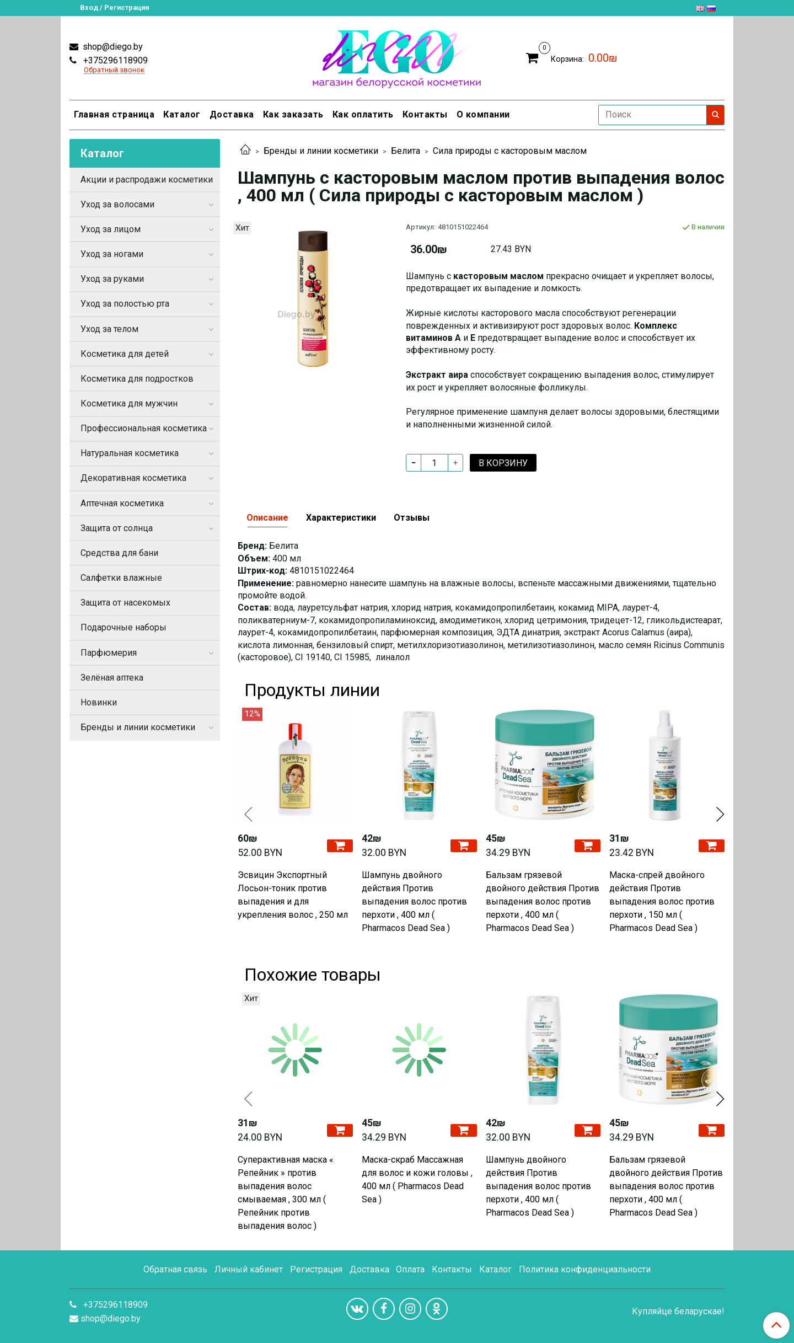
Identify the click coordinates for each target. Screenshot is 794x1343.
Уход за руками (112, 279)
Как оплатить (363, 114)
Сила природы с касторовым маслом (510, 151)
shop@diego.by (112, 46)
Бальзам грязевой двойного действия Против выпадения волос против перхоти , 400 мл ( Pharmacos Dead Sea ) (542, 901)
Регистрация (316, 1269)
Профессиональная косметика (144, 428)
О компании (483, 114)
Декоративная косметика (133, 478)
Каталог (182, 114)
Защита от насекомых (125, 602)
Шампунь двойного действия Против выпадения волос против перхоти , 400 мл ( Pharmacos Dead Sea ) (414, 901)
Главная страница (114, 114)
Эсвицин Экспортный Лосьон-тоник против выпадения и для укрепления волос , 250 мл (293, 895)
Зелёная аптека (112, 677)
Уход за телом (109, 329)
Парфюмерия (109, 653)
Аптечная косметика (122, 503)
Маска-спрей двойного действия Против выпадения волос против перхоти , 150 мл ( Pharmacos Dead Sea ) (662, 901)
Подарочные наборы (124, 627)
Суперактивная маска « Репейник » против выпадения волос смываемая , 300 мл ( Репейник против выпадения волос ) (286, 1192)
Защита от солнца (117, 528)
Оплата (410, 1269)
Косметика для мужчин (129, 403)
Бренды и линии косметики (321, 151)
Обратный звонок (114, 70)
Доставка (232, 114)
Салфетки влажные (121, 577)
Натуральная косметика (130, 453)
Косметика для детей (125, 354)
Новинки (99, 702)
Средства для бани (119, 553)
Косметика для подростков (137, 378)
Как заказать (293, 114)
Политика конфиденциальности (585, 1269)
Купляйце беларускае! (678, 1311)
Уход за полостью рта (125, 303)
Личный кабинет (248, 1269)
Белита (405, 151)
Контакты (425, 114)
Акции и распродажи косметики (147, 179)
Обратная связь (175, 1269)
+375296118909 (114, 60)
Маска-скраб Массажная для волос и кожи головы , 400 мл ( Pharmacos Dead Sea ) (417, 1179)
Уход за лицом (111, 229)
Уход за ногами (112, 254)
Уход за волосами (117, 204)
